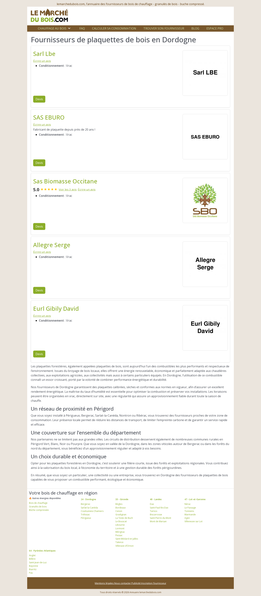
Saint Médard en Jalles (126, 538)
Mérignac (120, 531)
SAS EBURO (49, 117)
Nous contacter (122, 583)
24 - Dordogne (88, 499)
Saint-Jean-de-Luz (38, 562)
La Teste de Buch (124, 517)
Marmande (190, 514)
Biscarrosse (156, 514)
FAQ (82, 28)
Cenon (118, 511)
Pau (31, 572)
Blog (195, 28)
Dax (152, 504)
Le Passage (190, 507)
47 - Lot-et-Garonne (195, 499)
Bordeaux (120, 507)
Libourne (120, 524)
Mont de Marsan (158, 521)
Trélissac (85, 514)
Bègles (118, 504)
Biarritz (32, 569)
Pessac (119, 535)
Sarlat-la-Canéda (89, 507)
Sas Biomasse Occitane (65, 181)
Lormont (119, 528)
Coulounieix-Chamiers (92, 511)
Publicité (136, 583)
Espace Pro (214, 28)
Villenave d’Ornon (124, 545)
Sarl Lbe (44, 54)
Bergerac (85, 504)
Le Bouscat (121, 521)
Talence (119, 542)
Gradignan (120, 514)
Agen (187, 517)
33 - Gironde (121, 499)
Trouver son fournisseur (163, 28)
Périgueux (86, 517)
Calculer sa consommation (114, 28)
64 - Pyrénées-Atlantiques (42, 550)
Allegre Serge (51, 245)
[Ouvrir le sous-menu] (69, 28)
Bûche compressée (39, 510)
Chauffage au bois (52, 28)
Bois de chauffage (38, 502)
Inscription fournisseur (153, 583)
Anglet (32, 555)
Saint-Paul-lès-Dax (159, 507)
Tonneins (189, 511)
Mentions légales (104, 583)
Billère (32, 558)
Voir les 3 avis (68, 189)
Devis (39, 99)
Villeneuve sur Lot (193, 521)
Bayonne (33, 565)
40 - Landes (156, 499)
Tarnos (153, 511)
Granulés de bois (38, 506)
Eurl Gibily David (56, 308)
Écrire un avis (42, 61)
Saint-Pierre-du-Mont (160, 517)
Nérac (188, 504)
